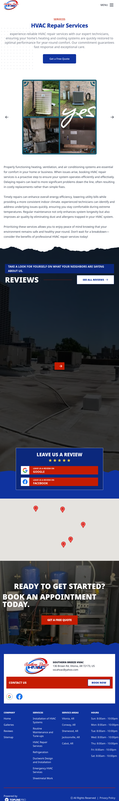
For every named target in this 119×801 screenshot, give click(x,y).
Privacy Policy (107, 790)
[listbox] (59, 117)
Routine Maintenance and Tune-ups (43, 724)
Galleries (9, 716)
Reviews (8, 723)
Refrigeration (40, 744)
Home (7, 710)
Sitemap (8, 729)
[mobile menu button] (111, 5)
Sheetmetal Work (43, 770)
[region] (59, 117)
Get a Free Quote (59, 59)
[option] (59, 117)
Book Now (99, 674)
